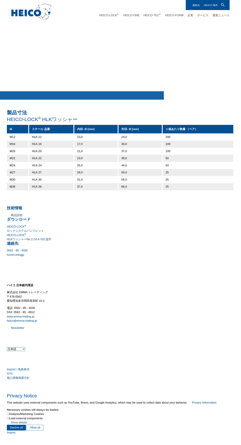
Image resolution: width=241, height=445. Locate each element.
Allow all (35, 427)
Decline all (16, 427)
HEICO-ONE (131, 15)
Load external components (26, 418)
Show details (19, 422)
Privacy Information (204, 402)
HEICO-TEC (151, 15)
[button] (7, 336)
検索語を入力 (222, 4)
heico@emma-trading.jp (22, 320)
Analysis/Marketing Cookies (26, 414)
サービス (203, 15)
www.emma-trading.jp (20, 316)
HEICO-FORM (174, 15)
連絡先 (196, 5)
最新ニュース (221, 15)
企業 (190, 15)
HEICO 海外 (211, 5)
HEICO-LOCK (108, 15)
